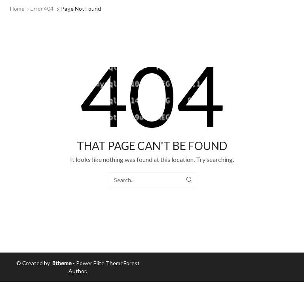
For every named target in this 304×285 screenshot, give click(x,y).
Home (17, 8)
